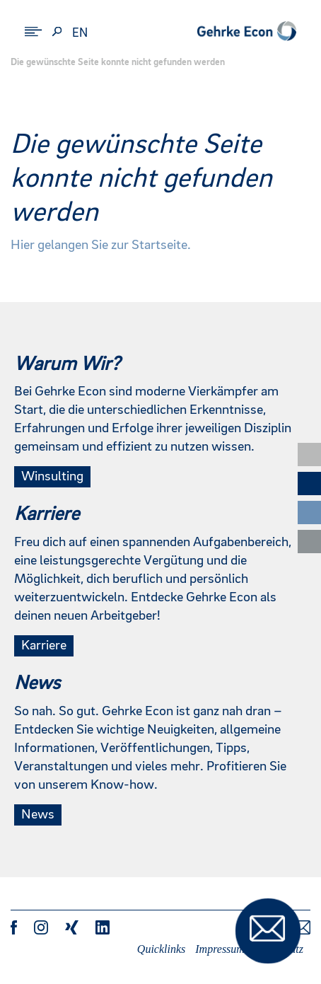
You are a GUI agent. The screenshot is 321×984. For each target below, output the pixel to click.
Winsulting (52, 477)
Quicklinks (161, 949)
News (37, 815)
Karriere (43, 646)
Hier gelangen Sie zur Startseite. (101, 245)
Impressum (220, 949)
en (80, 33)
